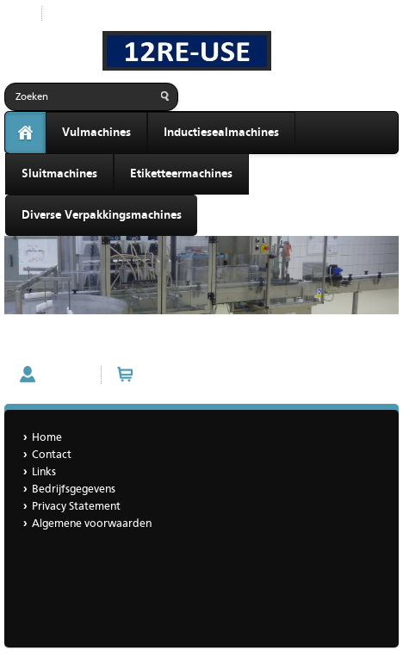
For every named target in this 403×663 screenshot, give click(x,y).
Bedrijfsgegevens (73, 489)
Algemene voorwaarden (92, 524)
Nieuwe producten (101, 13)
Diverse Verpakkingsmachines (102, 215)
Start (16, 13)
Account (64, 375)
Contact (29, 343)
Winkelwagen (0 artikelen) (208, 375)
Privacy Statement (76, 506)
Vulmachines (96, 133)
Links (44, 472)
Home (47, 437)
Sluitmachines (59, 174)
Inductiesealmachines (221, 133)
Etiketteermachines (181, 174)
